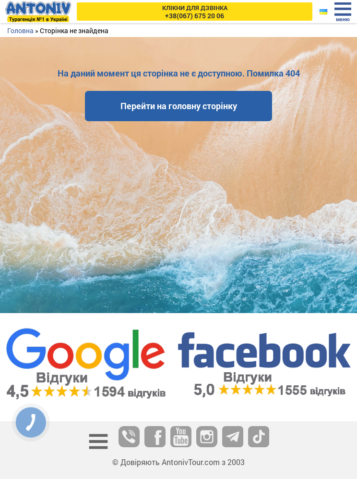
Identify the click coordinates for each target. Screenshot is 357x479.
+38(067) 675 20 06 (194, 11)
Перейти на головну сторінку (178, 106)
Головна (20, 30)
